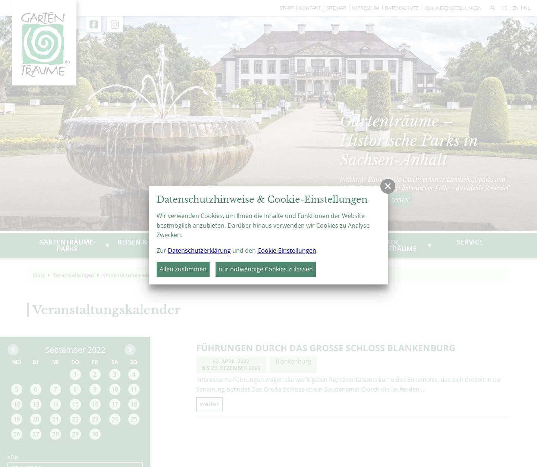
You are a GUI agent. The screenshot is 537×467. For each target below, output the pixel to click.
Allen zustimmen (183, 269)
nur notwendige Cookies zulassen (266, 269)
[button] (387, 186)
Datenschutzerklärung (199, 250)
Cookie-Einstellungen (286, 250)
